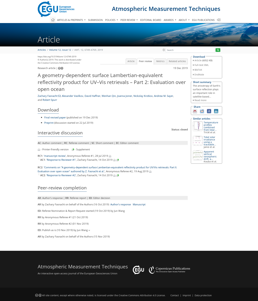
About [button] (183, 20)
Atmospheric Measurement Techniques (166, 9)
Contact (174, 295)
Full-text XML (201, 65)
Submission (95, 20)
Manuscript (139, 204)
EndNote (199, 74)
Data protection (203, 295)
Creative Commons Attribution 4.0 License (142, 295)
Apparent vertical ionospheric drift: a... (210, 155)
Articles (42, 49)
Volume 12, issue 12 (60, 49)
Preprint (48, 122)
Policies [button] (110, 20)
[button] (164, 49)
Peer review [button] (128, 20)
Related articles (177, 61)
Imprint (187, 295)
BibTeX (198, 69)
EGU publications (203, 20)
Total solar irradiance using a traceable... (210, 141)
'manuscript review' (55, 155)
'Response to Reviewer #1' (61, 159)
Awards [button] (169, 20)
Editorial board (150, 20)
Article (131, 61)
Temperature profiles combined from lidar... (211, 126)
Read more (200, 100)
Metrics (160, 61)
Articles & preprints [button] (70, 20)
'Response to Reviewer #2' (61, 175)
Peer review (145, 61)
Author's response (120, 204)
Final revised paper (55, 117)
